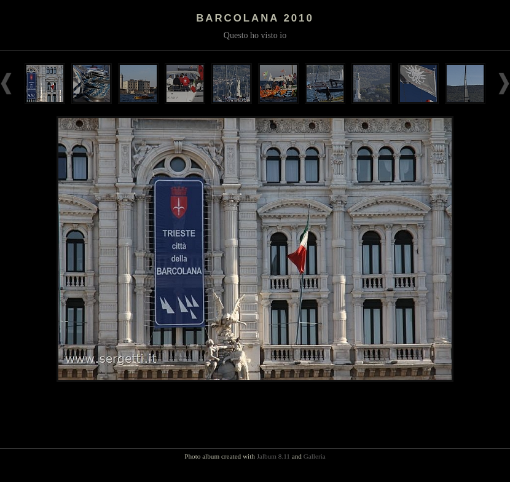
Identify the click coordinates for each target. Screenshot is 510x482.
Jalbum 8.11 (273, 456)
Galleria (315, 456)
